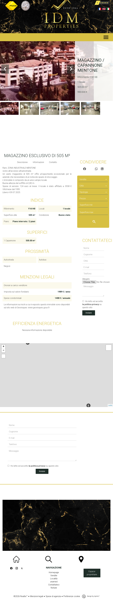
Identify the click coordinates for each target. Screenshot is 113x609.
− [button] (3, 350)
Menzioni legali (36, 596)
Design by (93, 596)
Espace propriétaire (92, 573)
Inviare (89, 313)
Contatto (53, 162)
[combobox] (93, 179)
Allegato (86, 279)
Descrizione (22, 162)
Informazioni (38, 162)
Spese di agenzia (53, 596)
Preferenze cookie (71, 596)
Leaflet (110, 405)
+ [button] (3, 347)
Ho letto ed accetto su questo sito (92, 304)
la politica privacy (90, 304)
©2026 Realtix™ (21, 596)
